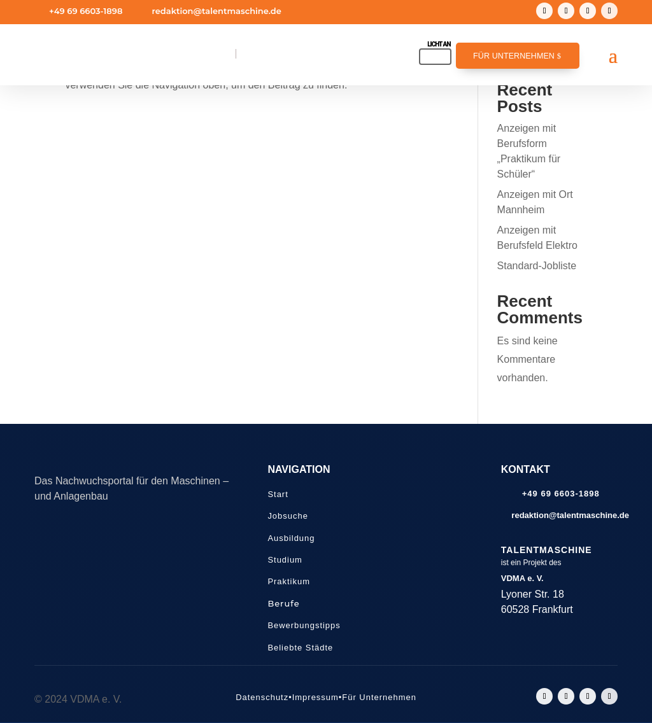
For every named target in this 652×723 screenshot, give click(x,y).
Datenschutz (262, 697)
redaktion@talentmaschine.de (216, 11)
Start (277, 494)
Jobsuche (287, 516)
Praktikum (288, 581)
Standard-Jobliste (537, 265)
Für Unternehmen (514, 56)
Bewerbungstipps (303, 625)
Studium (284, 560)
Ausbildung (291, 538)
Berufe (283, 603)
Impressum (315, 697)
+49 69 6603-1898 (85, 11)
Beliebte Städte (300, 647)
